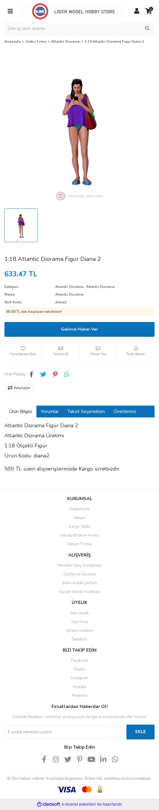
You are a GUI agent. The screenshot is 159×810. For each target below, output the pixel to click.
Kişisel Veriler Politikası (80, 591)
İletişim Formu (80, 544)
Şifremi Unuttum (79, 630)
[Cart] (149, 11)
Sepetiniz (79, 639)
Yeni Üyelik (79, 613)
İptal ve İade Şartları (79, 583)
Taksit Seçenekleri (86, 411)
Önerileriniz (125, 411)
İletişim (79, 518)
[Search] (79, 28)
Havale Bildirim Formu (79, 535)
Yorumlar (50, 411)
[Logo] (73, 11)
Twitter (80, 669)
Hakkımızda (79, 509)
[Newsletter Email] (65, 732)
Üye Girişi (79, 621)
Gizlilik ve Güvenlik (79, 574)
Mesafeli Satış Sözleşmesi (79, 565)
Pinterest (79, 695)
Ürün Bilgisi (20, 411)
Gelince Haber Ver (79, 329)
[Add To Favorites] (23, 353)
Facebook (79, 660)
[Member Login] (136, 11)
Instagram (79, 678)
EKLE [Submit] (140, 732)
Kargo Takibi (79, 526)
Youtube (79, 687)
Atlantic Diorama (69, 286)
